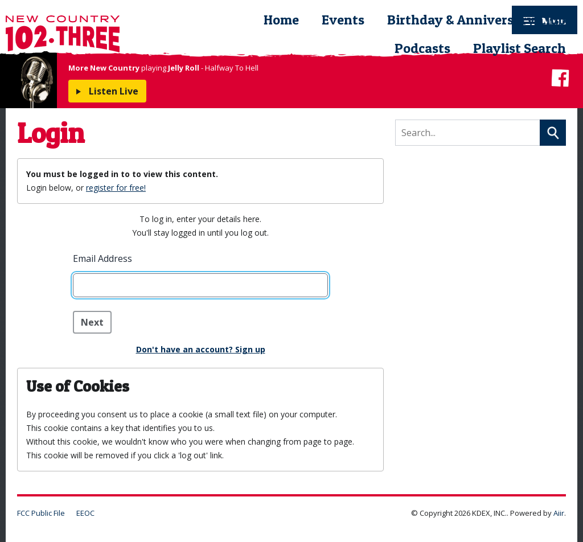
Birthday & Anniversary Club (476, 19)
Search (553, 133)
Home (281, 19)
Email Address (102, 258)
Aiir (558, 513)
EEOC (85, 513)
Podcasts (422, 48)
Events (343, 19)
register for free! (116, 187)
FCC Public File (41, 513)
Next (92, 322)
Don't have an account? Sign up (200, 349)
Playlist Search (519, 48)
